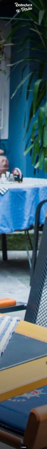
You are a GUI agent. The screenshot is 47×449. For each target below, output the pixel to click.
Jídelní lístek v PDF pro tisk (28, 409)
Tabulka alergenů (41, 409)
